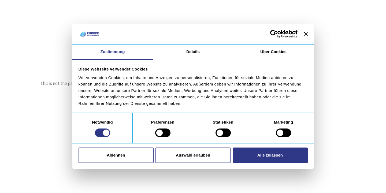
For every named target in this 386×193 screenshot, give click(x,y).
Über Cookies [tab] (273, 51)
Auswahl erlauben (193, 155)
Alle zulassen (270, 155)
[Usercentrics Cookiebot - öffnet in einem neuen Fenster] (274, 34)
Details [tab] (193, 51)
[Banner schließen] (306, 34)
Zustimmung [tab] (113, 51)
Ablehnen (116, 155)
